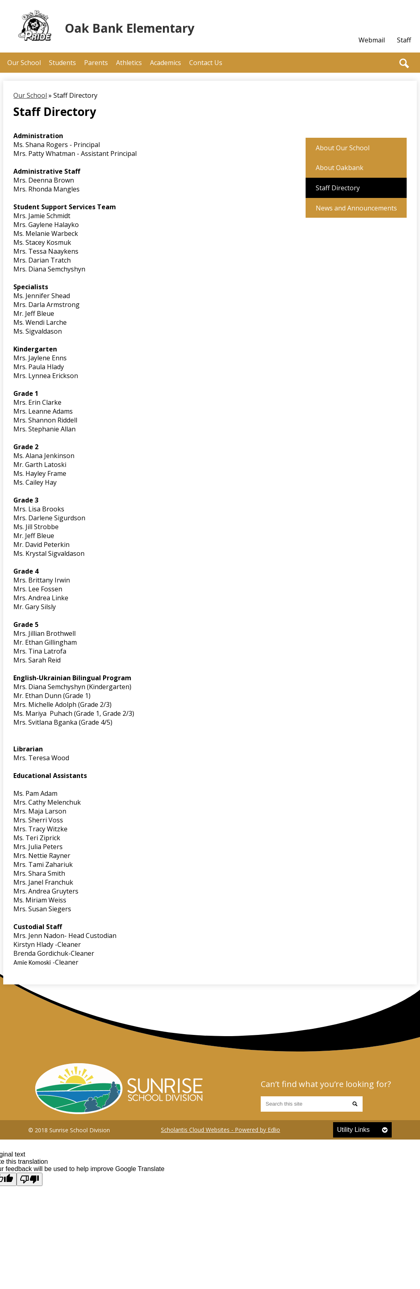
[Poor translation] (29, 1179)
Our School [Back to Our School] (30, 95)
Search (404, 63)
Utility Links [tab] (353, 1129)
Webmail (372, 40)
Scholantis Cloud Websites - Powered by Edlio (220, 1129)
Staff (404, 40)
